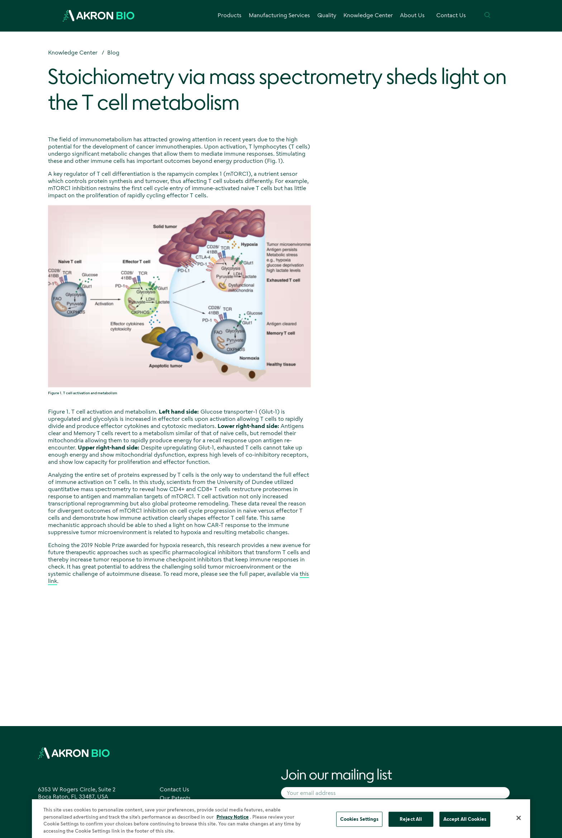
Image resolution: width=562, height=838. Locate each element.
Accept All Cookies (464, 821)
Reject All (411, 821)
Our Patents (175, 797)
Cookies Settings (359, 821)
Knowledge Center (72, 52)
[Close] (519, 820)
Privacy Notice (232, 819)
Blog (113, 52)
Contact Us (451, 15)
